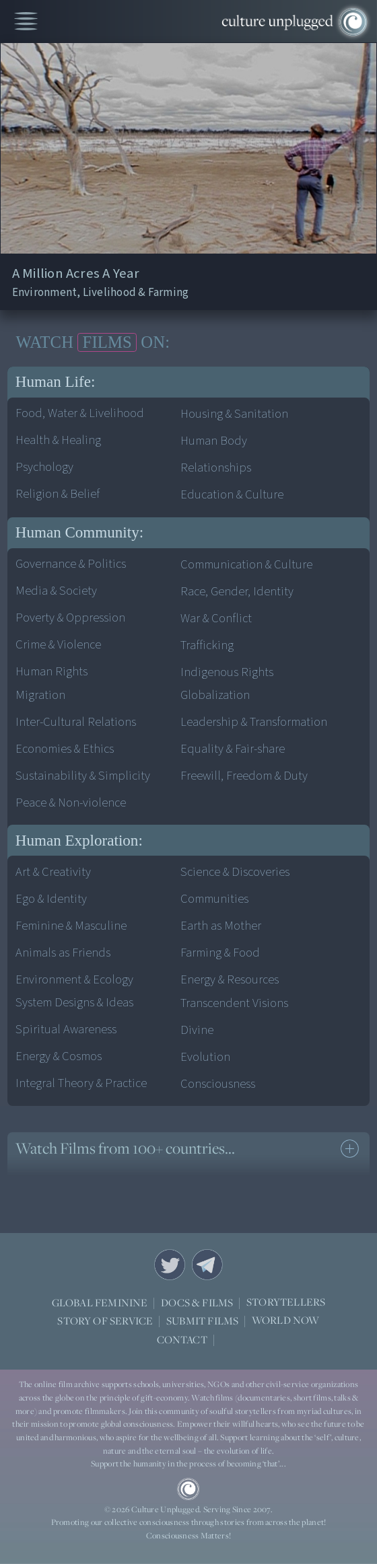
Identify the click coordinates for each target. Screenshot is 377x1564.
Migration (40, 695)
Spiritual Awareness (65, 1029)
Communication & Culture (246, 564)
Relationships (215, 467)
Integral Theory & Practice (81, 1083)
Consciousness (217, 1083)
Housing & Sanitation (234, 413)
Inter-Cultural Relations (75, 722)
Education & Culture (231, 494)
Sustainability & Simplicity (82, 775)
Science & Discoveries (234, 872)
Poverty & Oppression (70, 617)
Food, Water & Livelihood (79, 413)
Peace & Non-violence (70, 802)
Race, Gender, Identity (237, 591)
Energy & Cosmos (58, 1056)
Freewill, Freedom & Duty (244, 775)
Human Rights (51, 671)
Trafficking (207, 645)
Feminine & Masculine (71, 925)
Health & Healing (58, 440)
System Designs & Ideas (74, 1002)
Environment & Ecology (74, 979)
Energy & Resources (229, 979)
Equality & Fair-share (232, 748)
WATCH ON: (93, 342)
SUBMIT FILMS (202, 1320)
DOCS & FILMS (197, 1302)
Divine (196, 1030)
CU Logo (188, 1489)
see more (350, 1149)
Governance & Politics (70, 563)
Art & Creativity (53, 872)
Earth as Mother (220, 925)
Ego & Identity (51, 898)
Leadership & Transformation (253, 722)
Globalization (215, 695)
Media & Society (56, 590)
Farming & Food (220, 952)
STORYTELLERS (285, 1302)
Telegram (207, 1264)
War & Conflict (216, 618)
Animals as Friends (62, 952)
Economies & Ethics (64, 748)
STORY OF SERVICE (105, 1320)
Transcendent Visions (234, 1003)
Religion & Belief (57, 493)
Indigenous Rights (226, 672)
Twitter (169, 1264)
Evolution (205, 1057)
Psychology (44, 467)
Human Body (213, 440)
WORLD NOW (286, 1321)
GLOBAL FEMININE (100, 1302)
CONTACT (182, 1339)
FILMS (107, 342)
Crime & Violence (58, 644)
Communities (214, 898)
